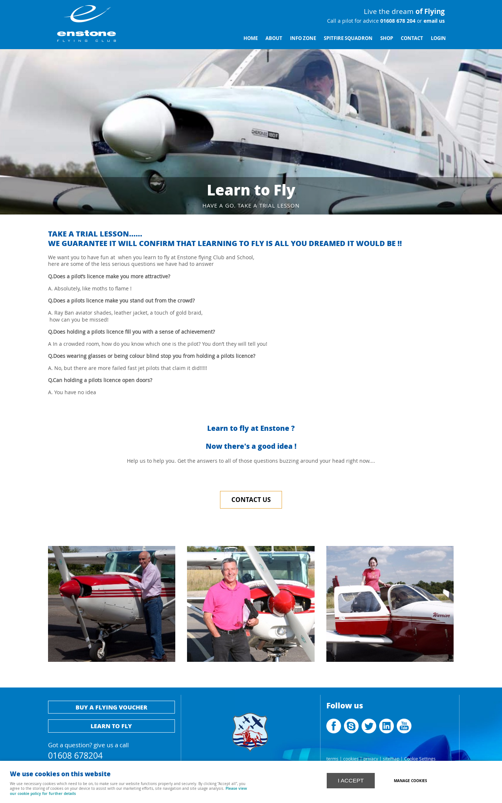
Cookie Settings (420, 759)
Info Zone (303, 38)
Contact (412, 38)
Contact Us (251, 499)
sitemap (391, 759)
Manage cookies (411, 780)
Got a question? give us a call (111, 750)
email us (433, 21)
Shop (386, 38)
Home (250, 38)
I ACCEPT (351, 780)
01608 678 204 (397, 21)
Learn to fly (111, 726)
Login (438, 38)
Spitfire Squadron (348, 38)
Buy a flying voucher (111, 707)
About (273, 38)
